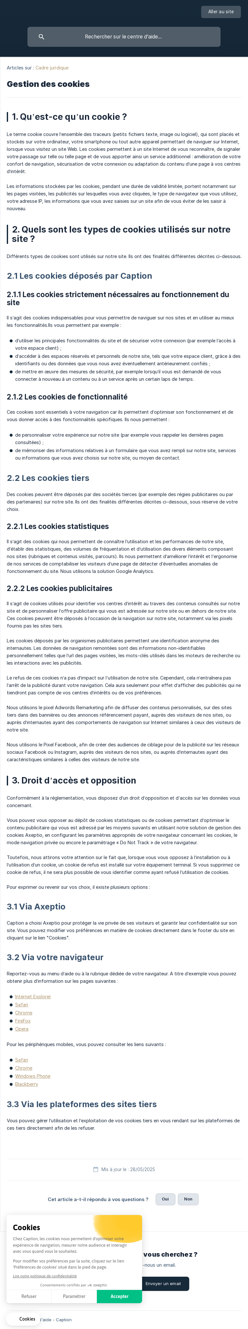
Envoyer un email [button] (163, 1283)
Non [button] (188, 1198)
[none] (221, 12)
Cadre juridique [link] (52, 67)
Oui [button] (165, 1198)
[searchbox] (124, 37)
